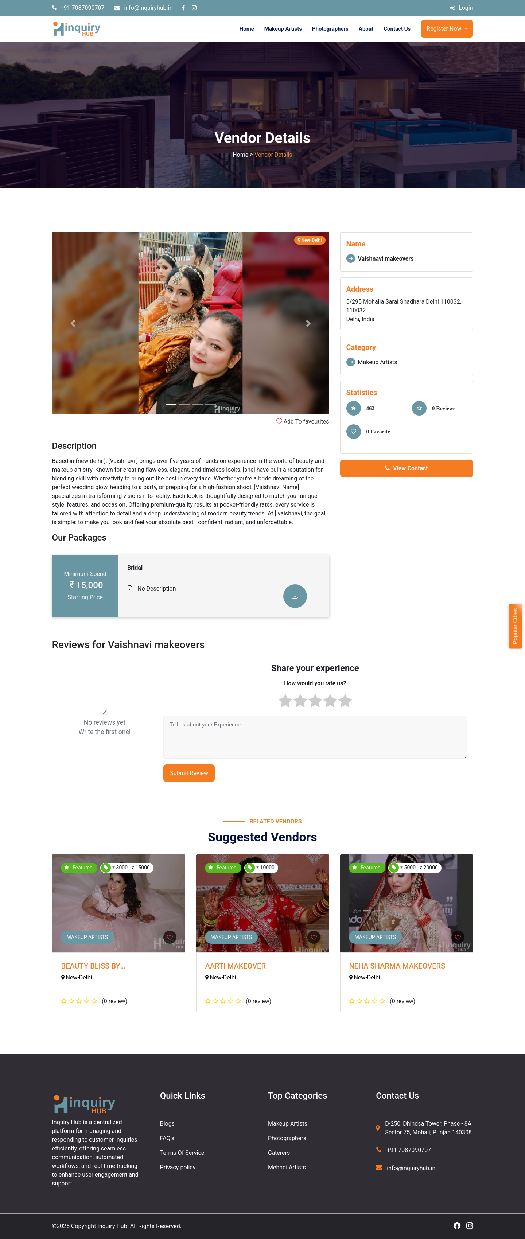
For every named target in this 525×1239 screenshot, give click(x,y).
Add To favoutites (302, 421)
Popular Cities (515, 626)
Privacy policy (178, 1167)
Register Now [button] (445, 28)
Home (247, 29)
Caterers (279, 1152)
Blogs (167, 1123)
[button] (73, 323)
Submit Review (189, 772)
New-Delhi (76, 977)
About (366, 29)
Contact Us (397, 29)
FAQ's (167, 1138)
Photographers (330, 29)
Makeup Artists (283, 29)
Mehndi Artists (287, 1167)
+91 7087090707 (78, 7)
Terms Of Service (182, 1152)
